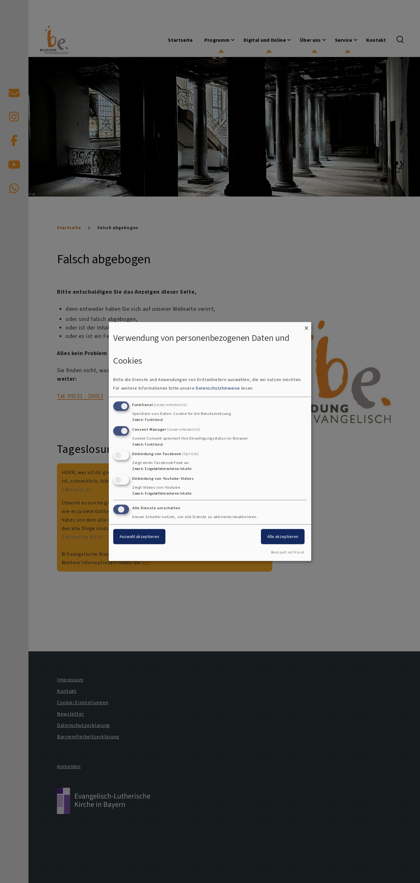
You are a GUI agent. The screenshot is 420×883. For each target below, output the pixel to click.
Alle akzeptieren (282, 537)
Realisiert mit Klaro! (287, 552)
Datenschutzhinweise (218, 388)
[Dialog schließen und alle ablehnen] (306, 326)
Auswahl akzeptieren (139, 537)
